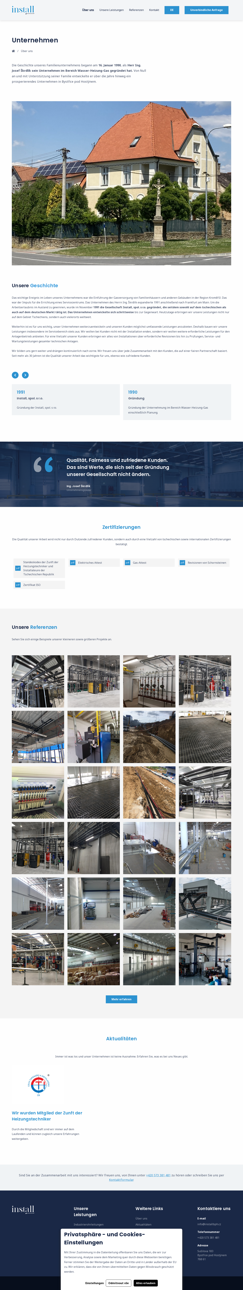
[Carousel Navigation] (121, 375)
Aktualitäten (143, 1224)
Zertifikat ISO (27, 584)
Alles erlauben (145, 1283)
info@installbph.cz (209, 1224)
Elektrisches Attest (86, 562)
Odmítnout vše (118, 1283)
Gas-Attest (135, 562)
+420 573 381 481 (158, 1175)
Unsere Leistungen (111, 10)
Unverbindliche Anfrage (206, 10)
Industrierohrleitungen (88, 1224)
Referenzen (136, 10)
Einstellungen (94, 1283)
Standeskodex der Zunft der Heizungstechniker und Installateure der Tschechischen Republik (36, 568)
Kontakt (154, 10)
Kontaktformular (121, 1180)
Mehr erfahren (121, 999)
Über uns (88, 10)
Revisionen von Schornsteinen (203, 562)
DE (171, 10)
